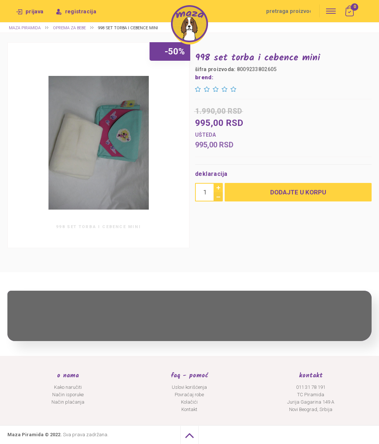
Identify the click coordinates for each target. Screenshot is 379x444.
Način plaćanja (67, 402)
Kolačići (189, 402)
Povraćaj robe (189, 394)
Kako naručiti (68, 387)
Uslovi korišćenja (189, 387)
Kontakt (189, 409)
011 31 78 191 (310, 387)
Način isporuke (68, 394)
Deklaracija (211, 173)
